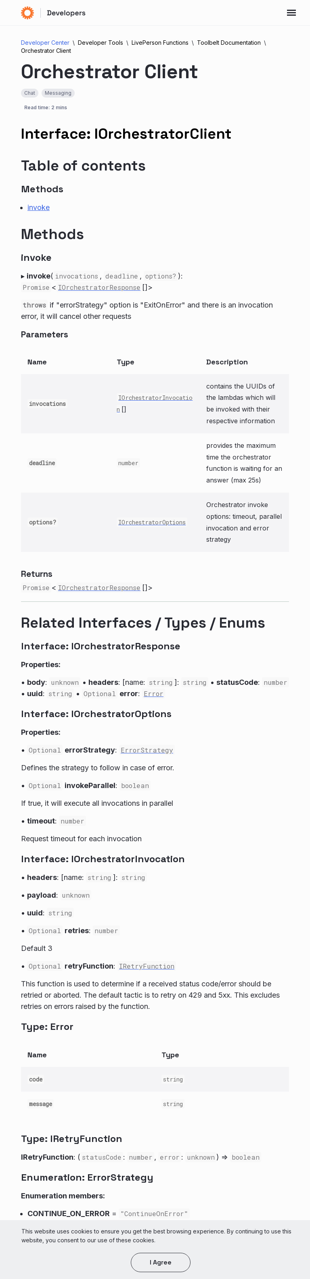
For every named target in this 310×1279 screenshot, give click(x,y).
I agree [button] (161, 1262)
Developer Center (45, 42)
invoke (38, 207)
